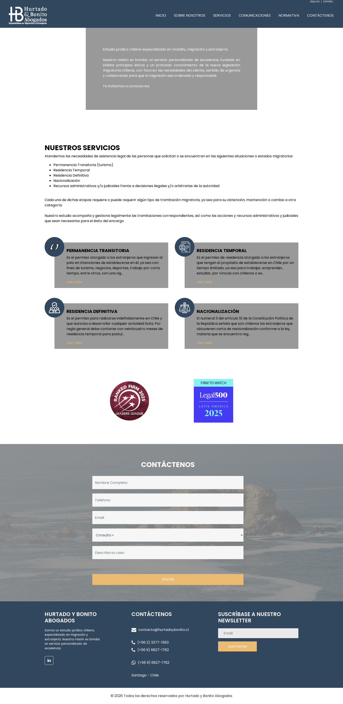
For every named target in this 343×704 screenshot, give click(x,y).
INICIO (161, 15)
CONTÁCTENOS (320, 15)
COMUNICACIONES (255, 15)
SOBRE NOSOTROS (189, 15)
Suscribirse (237, 646)
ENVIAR (168, 579)
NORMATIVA (288, 15)
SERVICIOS (222, 15)
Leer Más (74, 281)
